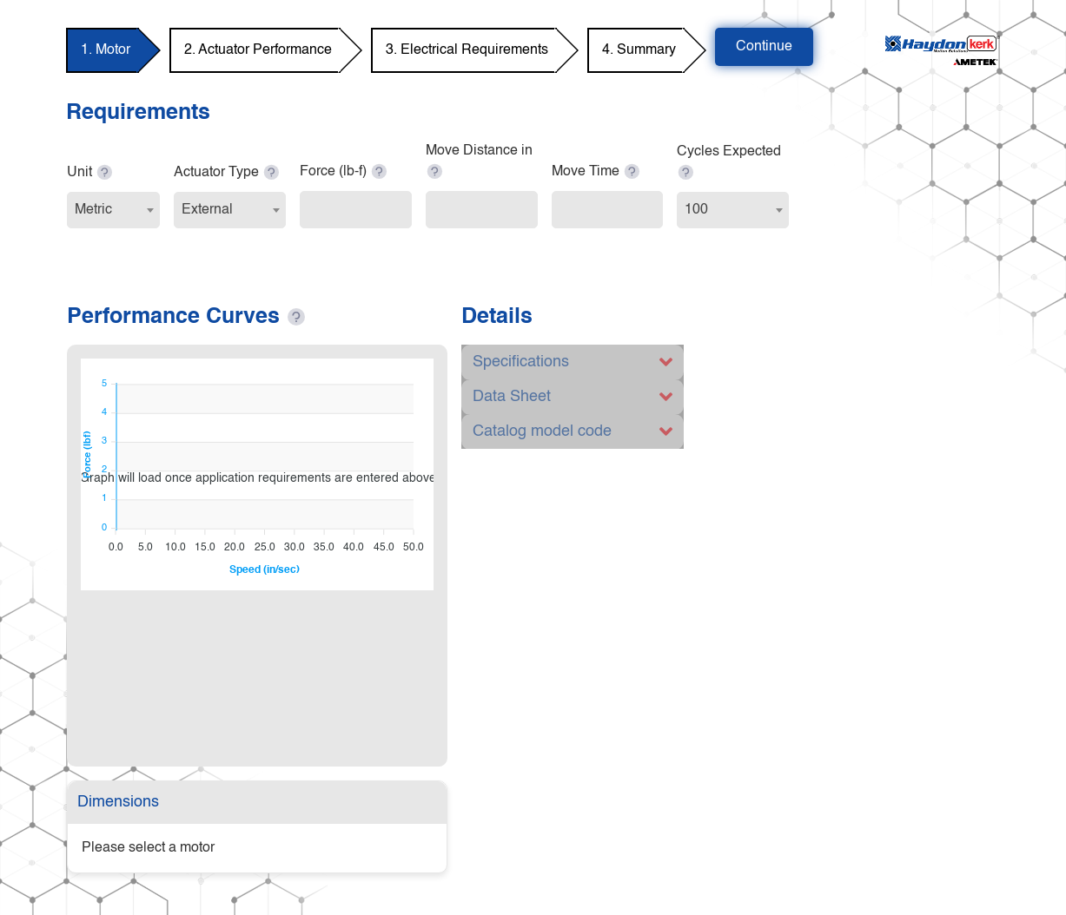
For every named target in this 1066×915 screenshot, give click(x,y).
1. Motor (105, 50)
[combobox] (113, 210)
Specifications (521, 362)
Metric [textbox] (93, 210)
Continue (764, 47)
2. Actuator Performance (258, 50)
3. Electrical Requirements (467, 50)
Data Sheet (512, 397)
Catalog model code (542, 431)
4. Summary (639, 50)
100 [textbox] (696, 210)
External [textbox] (207, 210)
